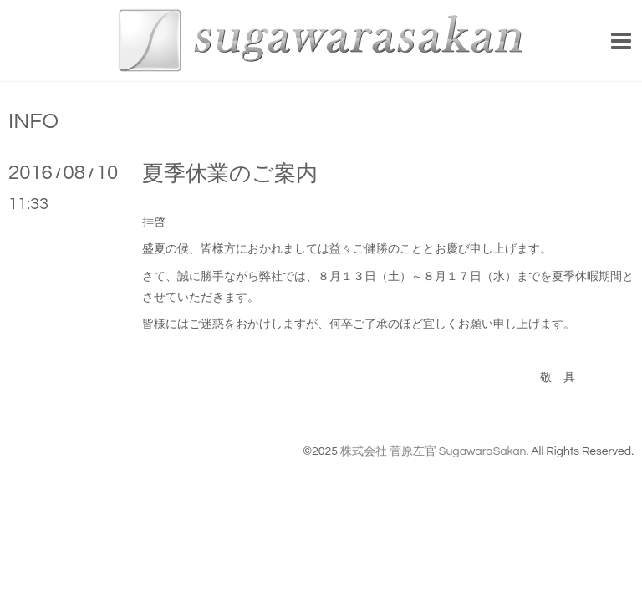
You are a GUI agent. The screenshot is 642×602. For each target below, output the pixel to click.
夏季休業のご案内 (230, 174)
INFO (33, 121)
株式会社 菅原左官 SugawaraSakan (433, 451)
